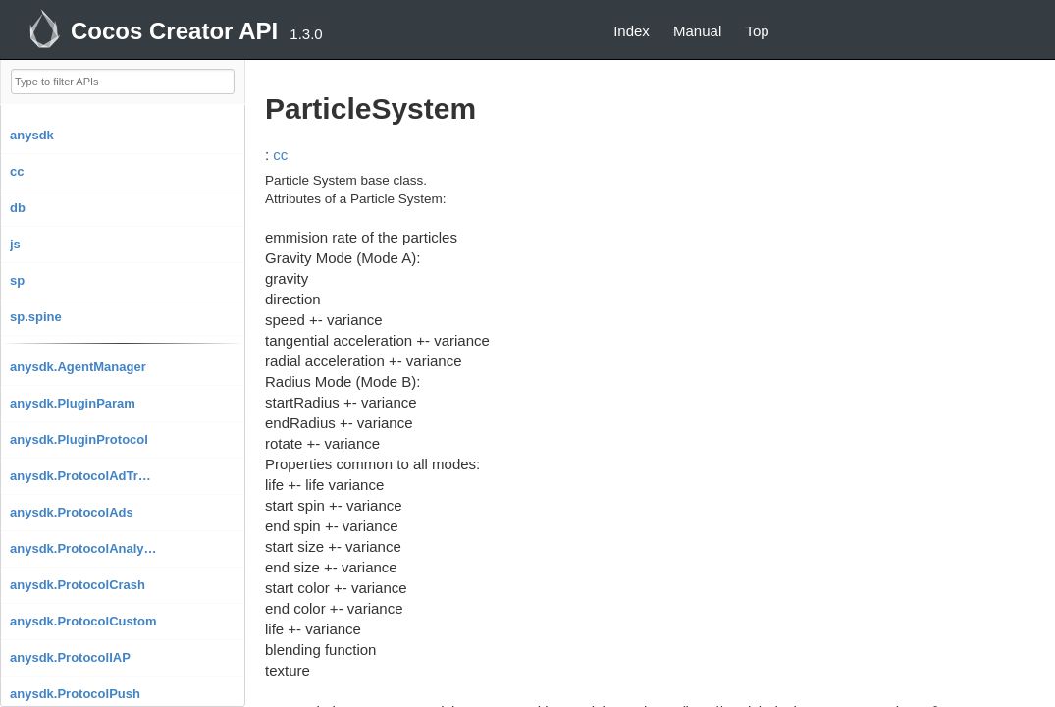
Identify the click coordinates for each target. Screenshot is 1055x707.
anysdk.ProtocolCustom (83, 621)
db (18, 207)
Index (631, 31)
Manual (697, 31)
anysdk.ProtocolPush (75, 693)
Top (756, 31)
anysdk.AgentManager (78, 366)
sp (17, 280)
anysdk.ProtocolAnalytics (83, 548)
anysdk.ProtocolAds (71, 512)
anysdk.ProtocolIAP (70, 657)
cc (17, 171)
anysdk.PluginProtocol (79, 439)
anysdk (32, 135)
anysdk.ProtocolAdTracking (83, 475)
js (15, 244)
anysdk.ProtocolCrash (77, 584)
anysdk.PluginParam (72, 403)
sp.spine (36, 316)
